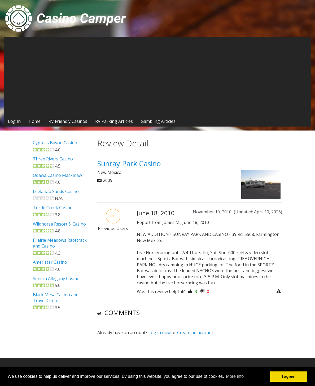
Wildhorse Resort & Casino (59, 224)
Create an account (195, 332)
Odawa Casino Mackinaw (57, 175)
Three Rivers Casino (53, 159)
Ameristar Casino (50, 262)
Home (35, 121)
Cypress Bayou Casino (55, 143)
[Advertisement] (157, 76)
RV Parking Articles (114, 121)
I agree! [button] (289, 376)
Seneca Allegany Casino (56, 278)
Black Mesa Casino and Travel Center (55, 297)
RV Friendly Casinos (68, 121)
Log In (14, 121)
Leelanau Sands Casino (56, 191)
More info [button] (235, 376)
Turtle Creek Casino (53, 207)
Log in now (159, 332)
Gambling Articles (158, 121)
